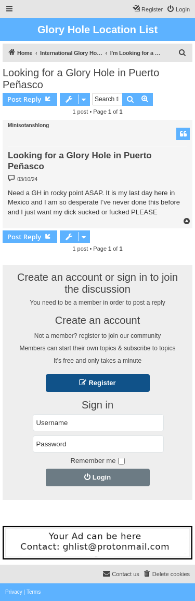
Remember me (97, 461)
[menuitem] (178, 9)
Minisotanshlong (28, 125)
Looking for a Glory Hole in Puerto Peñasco (81, 78)
